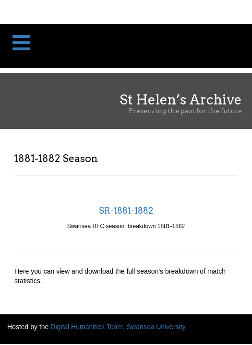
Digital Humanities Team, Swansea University (117, 327)
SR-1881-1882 (126, 211)
